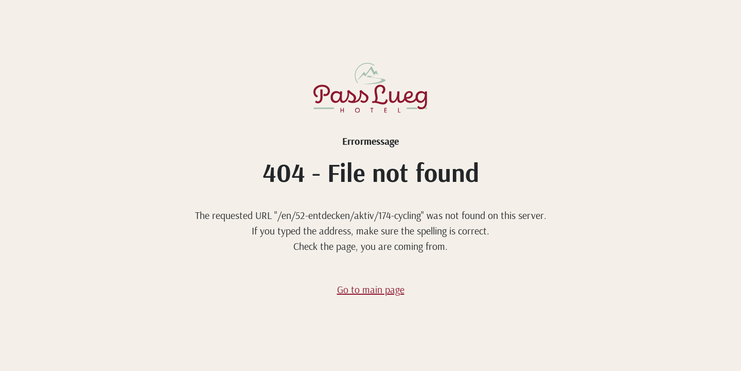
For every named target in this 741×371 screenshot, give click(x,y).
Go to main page (370, 289)
